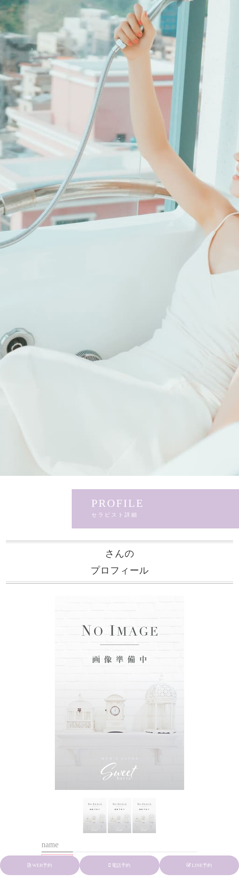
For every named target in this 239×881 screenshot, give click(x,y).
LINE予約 (199, 865)
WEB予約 (39, 865)
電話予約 (119, 865)
